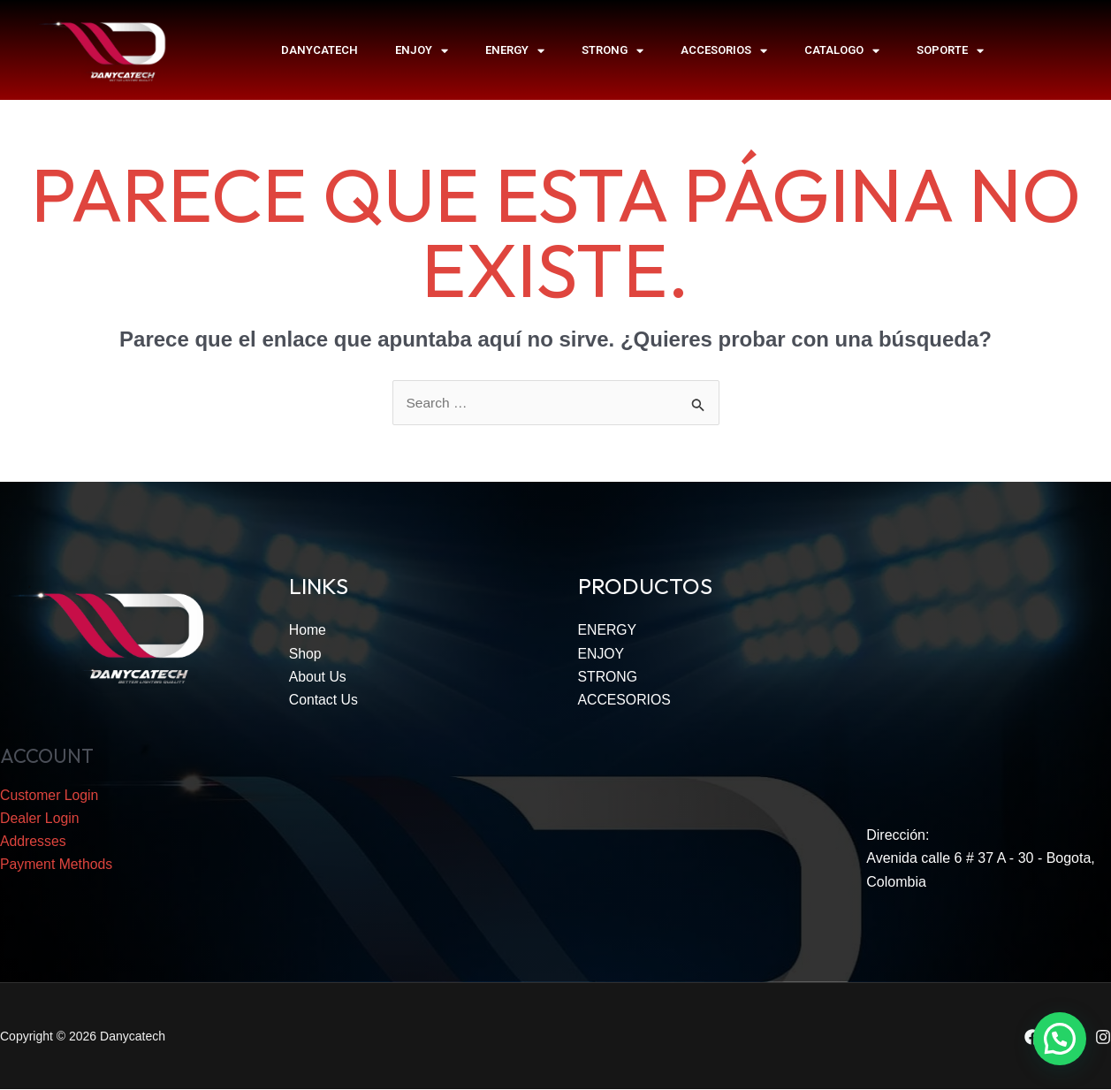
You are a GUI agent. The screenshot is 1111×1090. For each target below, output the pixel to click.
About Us (318, 677)
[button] (1059, 1038)
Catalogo (841, 50)
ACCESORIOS (724, 50)
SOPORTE (950, 50)
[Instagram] (1103, 1037)
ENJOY (421, 50)
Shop (305, 654)
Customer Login (50, 796)
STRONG (612, 50)
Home (308, 630)
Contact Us (324, 700)
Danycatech (319, 50)
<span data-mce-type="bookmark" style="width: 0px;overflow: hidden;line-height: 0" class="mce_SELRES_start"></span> (988, 681)
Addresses (33, 842)
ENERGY (514, 50)
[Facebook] (1032, 1037)
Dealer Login (40, 819)
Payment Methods (57, 865)
